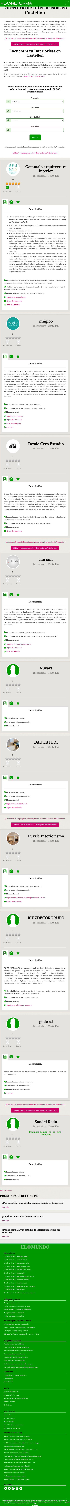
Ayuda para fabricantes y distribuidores (16, 1398)
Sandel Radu (46, 1121)
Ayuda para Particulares (11, 1392)
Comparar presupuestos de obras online (16, 1357)
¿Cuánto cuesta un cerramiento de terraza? (17, 1479)
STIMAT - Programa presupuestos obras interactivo (19, 1327)
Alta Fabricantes (9, 1421)
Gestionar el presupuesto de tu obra (14, 1360)
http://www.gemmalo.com (16, 297)
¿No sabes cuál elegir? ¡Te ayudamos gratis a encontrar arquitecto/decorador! (35, 38)
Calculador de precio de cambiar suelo (15, 1283)
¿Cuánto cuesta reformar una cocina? (15, 1476)
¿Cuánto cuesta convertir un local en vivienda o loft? (19, 1462)
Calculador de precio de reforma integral (16, 1256)
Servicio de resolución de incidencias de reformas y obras (21, 1367)
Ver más (5, 1207)
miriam (46, 559)
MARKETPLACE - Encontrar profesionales (16, 1324)
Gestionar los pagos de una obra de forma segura (18, 1364)
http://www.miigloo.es (14, 416)
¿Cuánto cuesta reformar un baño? (14, 1472)
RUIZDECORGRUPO (46, 917)
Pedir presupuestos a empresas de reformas (17, 1306)
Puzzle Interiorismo (46, 836)
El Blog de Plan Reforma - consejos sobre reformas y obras (21, 1334)
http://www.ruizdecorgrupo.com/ (19, 1005)
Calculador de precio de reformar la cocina (16, 1263)
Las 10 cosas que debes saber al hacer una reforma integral (21, 1443)
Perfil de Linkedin (13, 305)
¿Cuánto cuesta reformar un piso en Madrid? (17, 1436)
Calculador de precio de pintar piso (14, 1289)
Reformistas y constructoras (34, 76)
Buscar (35, 137)
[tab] (5, 202)
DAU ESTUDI (46, 742)
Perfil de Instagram (13, 423)
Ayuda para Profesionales (11, 1395)
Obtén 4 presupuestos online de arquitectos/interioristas (35, 44)
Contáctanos (8, 1405)
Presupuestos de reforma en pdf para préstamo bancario (21, 1449)
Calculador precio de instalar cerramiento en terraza (19, 1293)
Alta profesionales (9, 1418)
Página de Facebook (14, 301)
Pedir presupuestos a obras (12, 1303)
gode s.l (46, 1021)
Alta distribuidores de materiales (14, 1425)
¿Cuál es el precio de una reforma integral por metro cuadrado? (23, 1456)
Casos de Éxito (8, 1382)
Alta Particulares (9, 1415)
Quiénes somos (8, 1378)
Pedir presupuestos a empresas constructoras (17, 1309)
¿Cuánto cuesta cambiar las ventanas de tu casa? (18, 1469)
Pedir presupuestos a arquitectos (14, 1313)
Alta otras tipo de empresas (12, 1428)
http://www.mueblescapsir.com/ (18, 644)
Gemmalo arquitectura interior (46, 168)
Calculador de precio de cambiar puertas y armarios (19, 1286)
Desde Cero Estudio (46, 443)
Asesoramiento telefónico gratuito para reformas (19, 1350)
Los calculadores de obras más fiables (15, 1375)
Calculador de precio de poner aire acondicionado (19, 1276)
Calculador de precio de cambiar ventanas (16, 1279)
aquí (35, 1503)
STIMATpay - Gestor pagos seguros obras (16, 1330)
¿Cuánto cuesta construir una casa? (14, 1446)
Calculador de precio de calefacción (14, 1273)
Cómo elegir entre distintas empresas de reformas (19, 1459)
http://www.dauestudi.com (16, 804)
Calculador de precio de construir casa (15, 1260)
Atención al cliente (9, 1401)
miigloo (46, 321)
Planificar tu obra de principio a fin (14, 1344)
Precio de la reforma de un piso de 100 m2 (16, 1453)
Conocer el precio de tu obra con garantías (16, 1347)
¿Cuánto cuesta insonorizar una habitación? (17, 1466)
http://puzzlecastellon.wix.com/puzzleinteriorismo (25, 897)
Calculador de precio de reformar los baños (17, 1266)
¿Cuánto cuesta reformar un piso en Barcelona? (18, 1439)
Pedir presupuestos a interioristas (14, 1316)
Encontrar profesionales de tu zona (14, 1354)
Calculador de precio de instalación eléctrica (17, 1269)
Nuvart (46, 668)
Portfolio (9, 427)
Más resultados (6, 1190)
